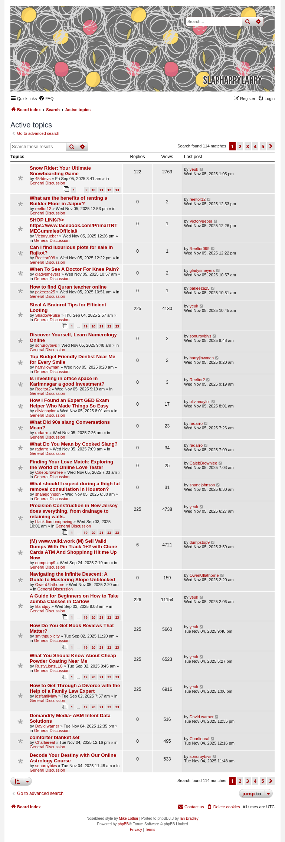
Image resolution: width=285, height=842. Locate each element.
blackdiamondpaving (53, 521)
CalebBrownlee (49, 472)
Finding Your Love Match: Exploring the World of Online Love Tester (71, 464)
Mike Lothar (128, 818)
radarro (41, 432)
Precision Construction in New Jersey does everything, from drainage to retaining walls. (74, 511)
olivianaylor (45, 411)
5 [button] (263, 146)
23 (117, 326)
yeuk (194, 169)
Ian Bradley (189, 818)
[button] (271, 146)
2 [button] (240, 146)
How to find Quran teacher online (68, 287)
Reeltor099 (45, 258)
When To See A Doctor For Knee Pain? (74, 269)
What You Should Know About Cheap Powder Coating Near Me (73, 658)
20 (93, 326)
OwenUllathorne (50, 584)
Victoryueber (46, 236)
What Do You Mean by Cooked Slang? (74, 444)
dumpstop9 (45, 562)
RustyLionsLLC (49, 666)
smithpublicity (47, 636)
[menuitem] (46, 98)
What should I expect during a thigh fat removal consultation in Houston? (75, 486)
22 (109, 326)
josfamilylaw (46, 696)
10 (93, 189)
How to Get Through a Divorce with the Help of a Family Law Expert (75, 688)
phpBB (123, 824)
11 (101, 189)
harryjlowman (47, 367)
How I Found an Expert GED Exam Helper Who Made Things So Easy (69, 403)
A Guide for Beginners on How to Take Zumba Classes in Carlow (74, 598)
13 (117, 189)
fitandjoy (42, 606)
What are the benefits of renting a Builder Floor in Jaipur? (68, 200)
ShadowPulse (47, 315)
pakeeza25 (45, 292)
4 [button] (255, 146)
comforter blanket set (54, 737)
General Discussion (47, 183)
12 (109, 189)
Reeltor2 (43, 389)
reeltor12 (43, 208)
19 (85, 326)
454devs (43, 178)
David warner (47, 726)
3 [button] (247, 146)
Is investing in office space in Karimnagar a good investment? (67, 381)
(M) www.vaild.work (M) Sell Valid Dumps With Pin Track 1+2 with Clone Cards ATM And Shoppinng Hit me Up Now (73, 549)
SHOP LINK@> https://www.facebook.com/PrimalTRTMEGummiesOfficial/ (73, 225)
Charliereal (45, 742)
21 (101, 326)
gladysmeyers (47, 274)
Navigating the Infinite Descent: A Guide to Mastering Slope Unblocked (72, 576)
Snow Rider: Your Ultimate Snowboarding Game (60, 170)
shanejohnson (48, 494)
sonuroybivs (46, 345)
